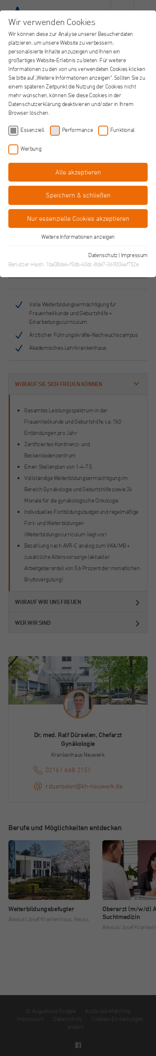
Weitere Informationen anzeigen (78, 236)
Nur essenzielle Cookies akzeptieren (78, 218)
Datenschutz (103, 254)
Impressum (134, 254)
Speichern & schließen (78, 195)
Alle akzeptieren (78, 172)
